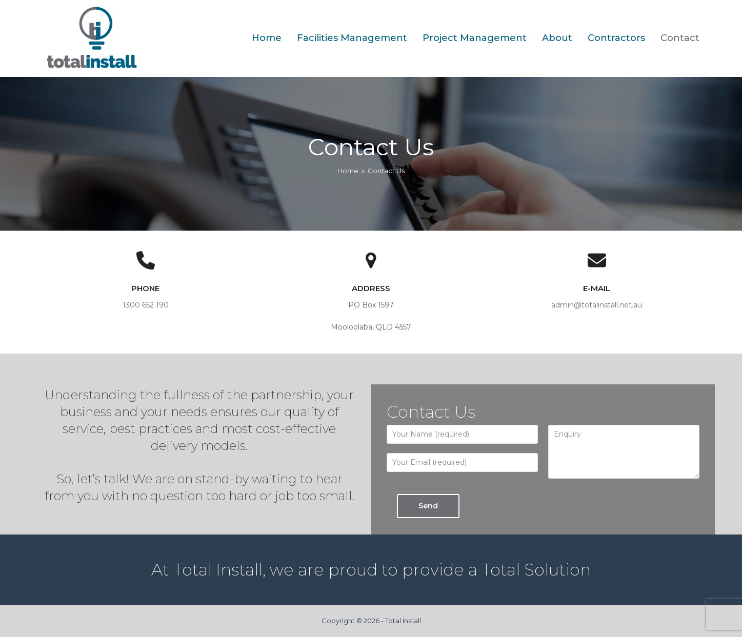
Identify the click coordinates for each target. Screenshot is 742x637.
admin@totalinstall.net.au (596, 305)
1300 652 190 (146, 305)
